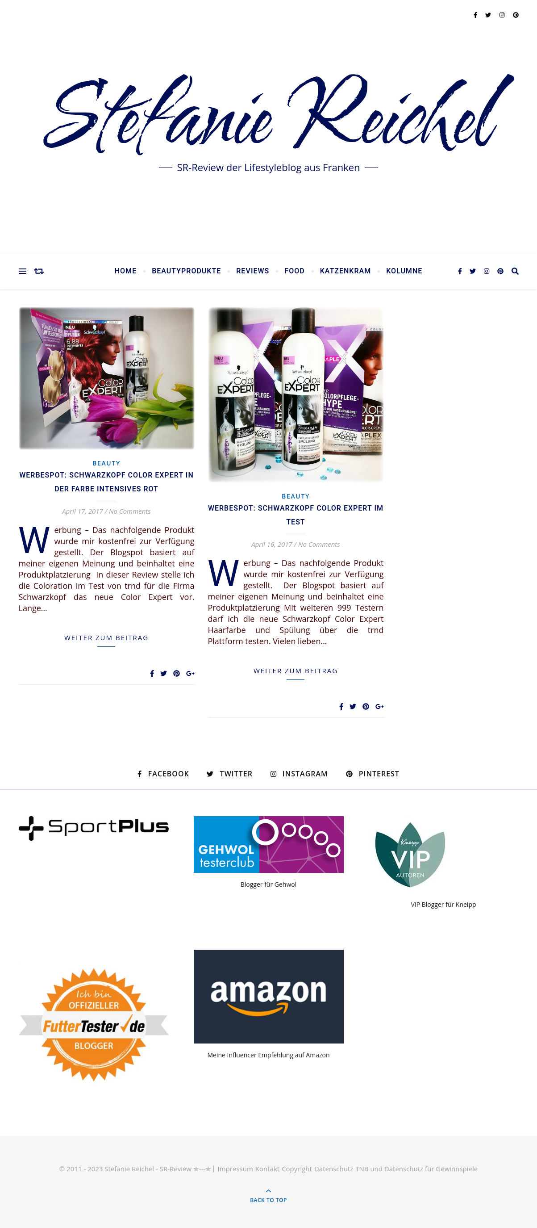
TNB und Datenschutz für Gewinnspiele (416, 1168)
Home (126, 271)
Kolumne (404, 271)
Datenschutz (333, 1168)
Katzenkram (345, 271)
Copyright (297, 1168)
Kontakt (267, 1168)
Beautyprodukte (186, 271)
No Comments (130, 511)
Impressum (235, 1168)
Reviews (252, 271)
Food (294, 271)
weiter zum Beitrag (106, 637)
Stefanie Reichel (268, 120)
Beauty (106, 463)
